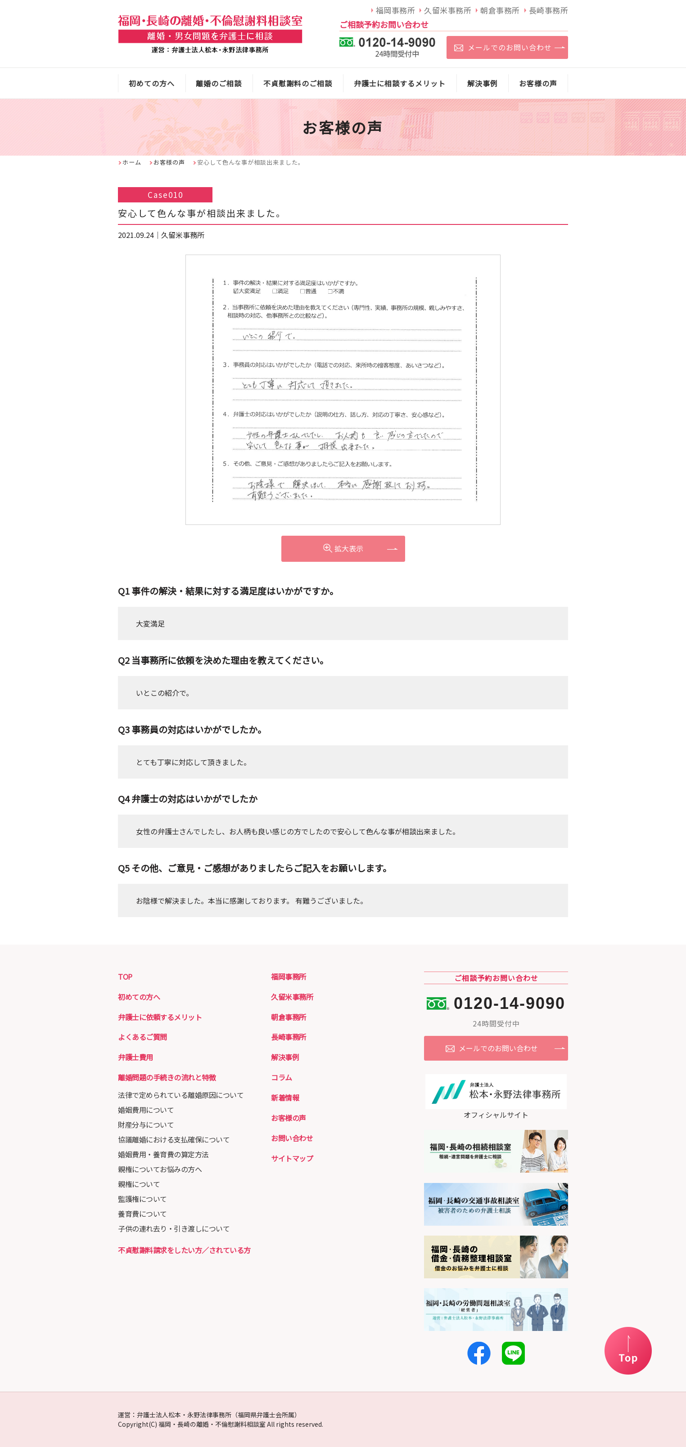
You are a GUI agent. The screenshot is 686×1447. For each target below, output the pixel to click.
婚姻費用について (146, 1109)
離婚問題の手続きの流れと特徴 (167, 1077)
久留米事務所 (292, 996)
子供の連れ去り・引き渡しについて (174, 1228)
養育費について (142, 1213)
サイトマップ (292, 1158)
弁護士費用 (135, 1057)
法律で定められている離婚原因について (181, 1094)
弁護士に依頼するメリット (160, 1017)
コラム (281, 1077)
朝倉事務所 (288, 1017)
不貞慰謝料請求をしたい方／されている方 (184, 1250)
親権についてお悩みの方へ (160, 1169)
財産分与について (146, 1124)
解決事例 (285, 1057)
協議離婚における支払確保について (174, 1139)
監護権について (142, 1198)
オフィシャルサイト (496, 1109)
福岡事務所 (288, 976)
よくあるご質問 (142, 1036)
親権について (139, 1183)
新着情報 (285, 1097)
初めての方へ (139, 996)
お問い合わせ (292, 1138)
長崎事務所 (288, 1036)
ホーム (131, 162)
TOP (125, 976)
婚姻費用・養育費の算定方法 (163, 1154)
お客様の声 (169, 162)
